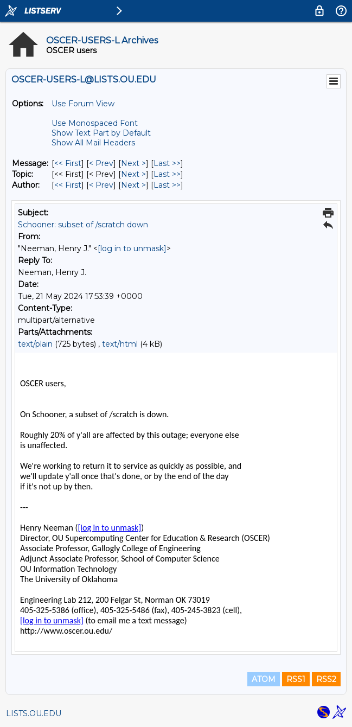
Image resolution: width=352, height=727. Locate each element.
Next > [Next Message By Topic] (133, 174)
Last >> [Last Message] (167, 163)
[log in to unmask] (132, 248)
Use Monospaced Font (95, 123)
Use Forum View (83, 104)
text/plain (35, 344)
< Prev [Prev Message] (101, 163)
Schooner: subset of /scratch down (83, 224)
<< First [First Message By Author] (67, 185)
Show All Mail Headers (93, 143)
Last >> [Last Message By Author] (167, 185)
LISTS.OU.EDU (33, 713)
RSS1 (295, 679)
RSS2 (326, 679)
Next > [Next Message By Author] (133, 185)
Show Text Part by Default (101, 133)
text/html (120, 344)
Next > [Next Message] (133, 163)
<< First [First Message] (67, 163)
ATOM (264, 679)
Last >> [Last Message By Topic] (167, 174)
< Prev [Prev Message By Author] (101, 185)
